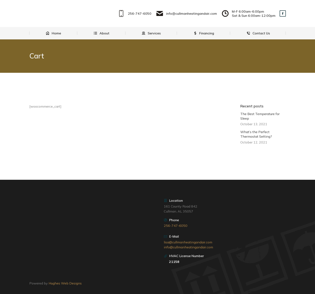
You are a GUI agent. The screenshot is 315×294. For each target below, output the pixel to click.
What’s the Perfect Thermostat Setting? (256, 134)
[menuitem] (53, 33)
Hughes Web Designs (65, 283)
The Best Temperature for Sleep (260, 116)
